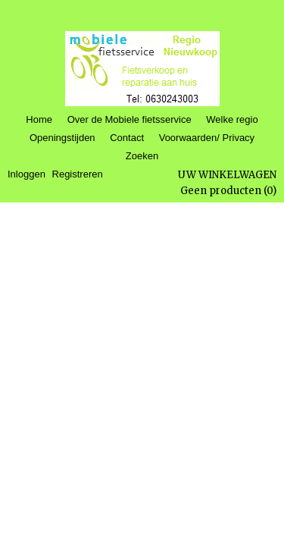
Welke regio (231, 119)
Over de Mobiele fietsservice (129, 119)
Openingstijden (62, 137)
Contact (127, 137)
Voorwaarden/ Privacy (206, 137)
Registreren (77, 174)
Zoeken (142, 156)
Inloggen (26, 174)
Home (39, 119)
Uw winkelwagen (227, 174)
